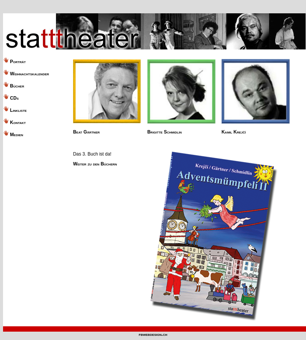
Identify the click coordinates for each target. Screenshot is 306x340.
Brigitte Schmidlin (164, 132)
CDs (14, 98)
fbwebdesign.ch (153, 334)
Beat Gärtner (86, 132)
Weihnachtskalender (29, 73)
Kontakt (18, 122)
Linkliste (18, 110)
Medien (16, 134)
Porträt (17, 61)
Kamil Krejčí (234, 132)
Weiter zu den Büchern (95, 164)
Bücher (16, 86)
